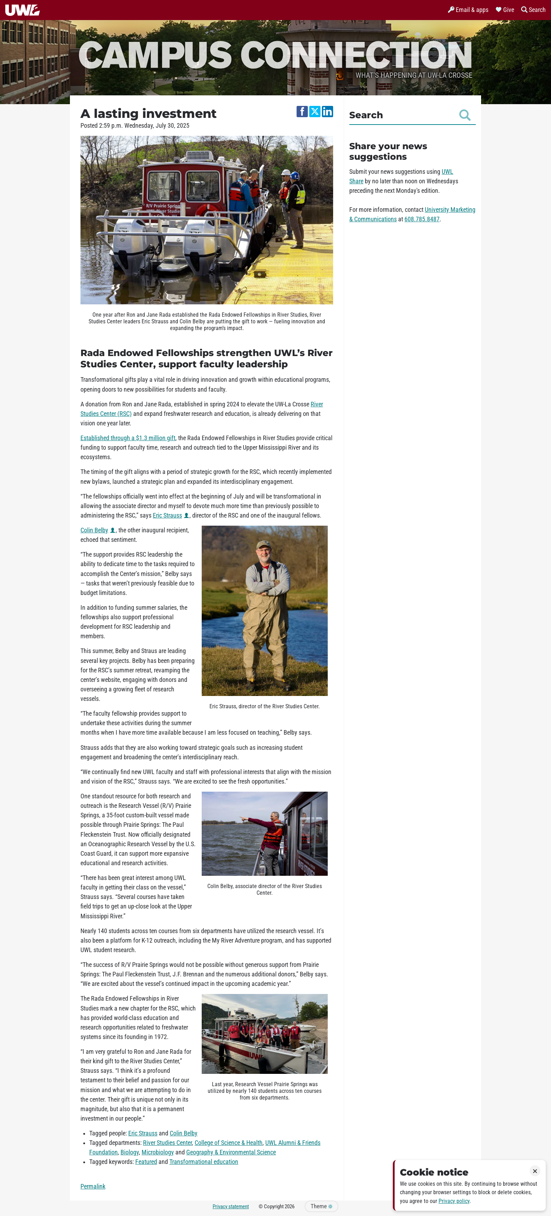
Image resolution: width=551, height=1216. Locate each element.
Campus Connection (275, 54)
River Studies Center (167, 1142)
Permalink (92, 1186)
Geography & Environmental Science (231, 1152)
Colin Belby (94, 530)
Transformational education (203, 1161)
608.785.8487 (422, 219)
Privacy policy (454, 1201)
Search (410, 115)
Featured (146, 1161)
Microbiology (158, 1152)
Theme (321, 1206)
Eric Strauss (167, 515)
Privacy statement (231, 1206)
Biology (130, 1152)
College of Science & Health (228, 1142)
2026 (289, 1206)
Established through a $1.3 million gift (127, 438)
